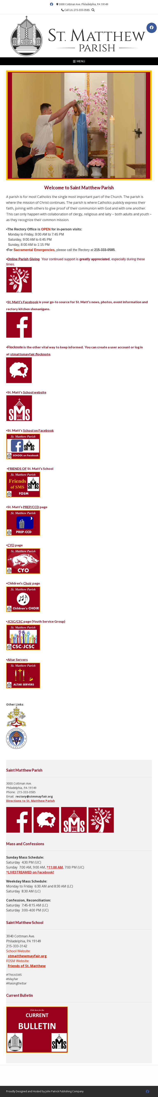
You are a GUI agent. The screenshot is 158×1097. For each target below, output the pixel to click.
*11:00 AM (55, 867)
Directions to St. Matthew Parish (30, 801)
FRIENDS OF (17, 468)
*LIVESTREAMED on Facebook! (30, 872)
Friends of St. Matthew (27, 966)
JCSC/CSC (15, 621)
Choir (27, 583)
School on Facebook (38, 430)
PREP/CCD (31, 507)
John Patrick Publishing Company (64, 1091)
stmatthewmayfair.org (27, 956)
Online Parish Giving (23, 259)
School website (34, 392)
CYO (10, 545)
